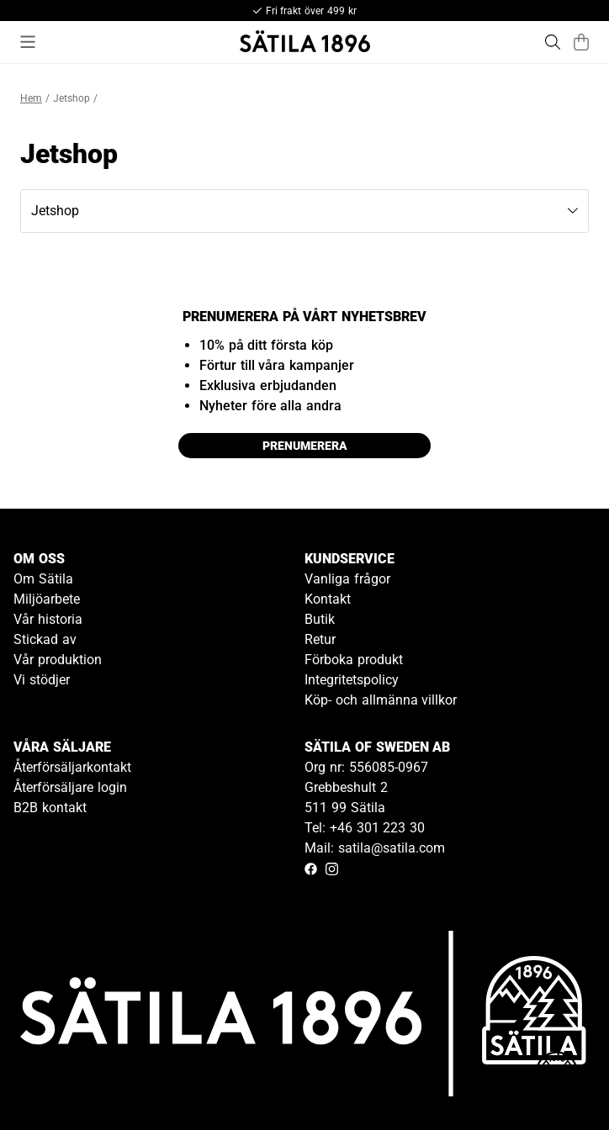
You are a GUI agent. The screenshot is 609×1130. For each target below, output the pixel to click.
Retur (320, 639)
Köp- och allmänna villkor (380, 700)
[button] (304, 211)
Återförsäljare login (70, 787)
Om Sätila (43, 579)
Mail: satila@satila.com (374, 848)
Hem (31, 98)
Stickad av (45, 639)
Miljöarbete (46, 599)
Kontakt (327, 599)
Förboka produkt (353, 660)
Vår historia (47, 619)
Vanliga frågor (347, 579)
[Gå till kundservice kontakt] (557, 1078)
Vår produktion (57, 660)
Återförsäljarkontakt (72, 767)
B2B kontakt (50, 808)
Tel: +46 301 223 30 (364, 828)
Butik (319, 619)
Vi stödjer (41, 680)
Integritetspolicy (351, 680)
